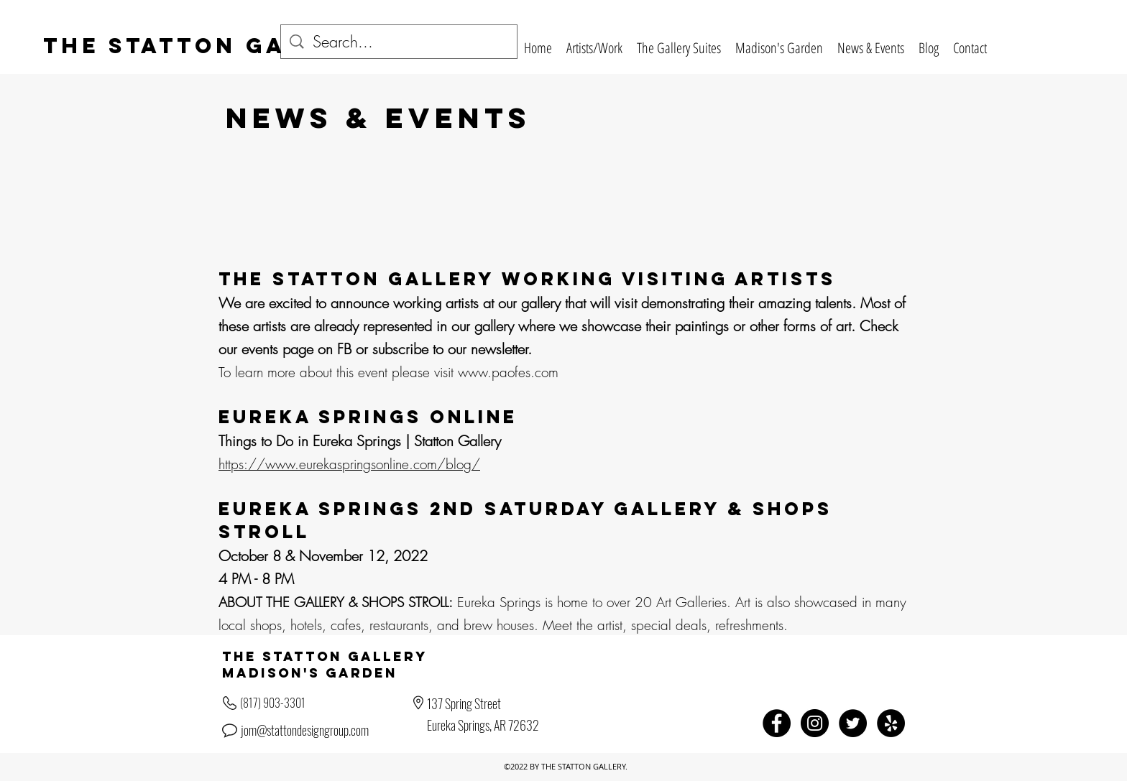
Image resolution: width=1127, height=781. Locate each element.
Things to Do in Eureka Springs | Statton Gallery (359, 440)
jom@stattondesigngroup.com (305, 730)
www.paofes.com (508, 372)
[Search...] (400, 42)
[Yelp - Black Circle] (891, 723)
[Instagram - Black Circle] (815, 723)
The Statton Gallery (208, 45)
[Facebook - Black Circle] (777, 723)
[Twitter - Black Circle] (853, 723)
